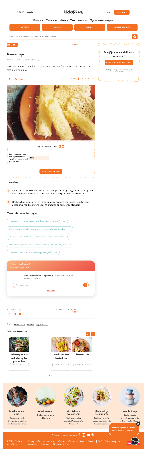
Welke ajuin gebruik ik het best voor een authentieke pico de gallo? (40, 229)
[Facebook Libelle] (79, 434)
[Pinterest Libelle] (93, 434)
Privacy (32, 441)
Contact (93, 441)
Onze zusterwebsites (63, 444)
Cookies (62, 441)
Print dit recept (87, 79)
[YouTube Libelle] (88, 434)
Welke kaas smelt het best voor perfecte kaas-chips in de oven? (39, 236)
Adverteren (46, 444)
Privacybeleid (119, 71)
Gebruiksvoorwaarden (47, 441)
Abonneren (33, 444)
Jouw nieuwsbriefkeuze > (119, 62)
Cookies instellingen (78, 441)
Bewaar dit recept (68, 79)
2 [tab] (52, 375)
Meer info (51, 290)
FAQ (102, 441)
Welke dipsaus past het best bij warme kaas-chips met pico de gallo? (40, 244)
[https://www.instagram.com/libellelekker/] (84, 434)
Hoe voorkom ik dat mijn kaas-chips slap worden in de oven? (37, 221)
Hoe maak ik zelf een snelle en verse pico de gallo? (33, 252)
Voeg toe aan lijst (51, 171)
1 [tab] (49, 375)
